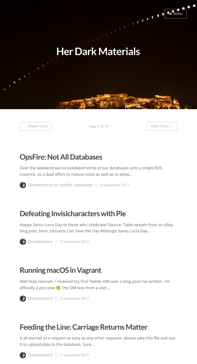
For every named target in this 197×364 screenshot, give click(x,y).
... (130, 174)
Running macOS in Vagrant (60, 270)
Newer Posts (36, 126)
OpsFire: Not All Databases (61, 157)
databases (83, 185)
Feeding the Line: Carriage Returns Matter (83, 327)
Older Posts (162, 126)
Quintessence (40, 185)
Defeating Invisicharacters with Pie (73, 213)
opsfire (66, 185)
